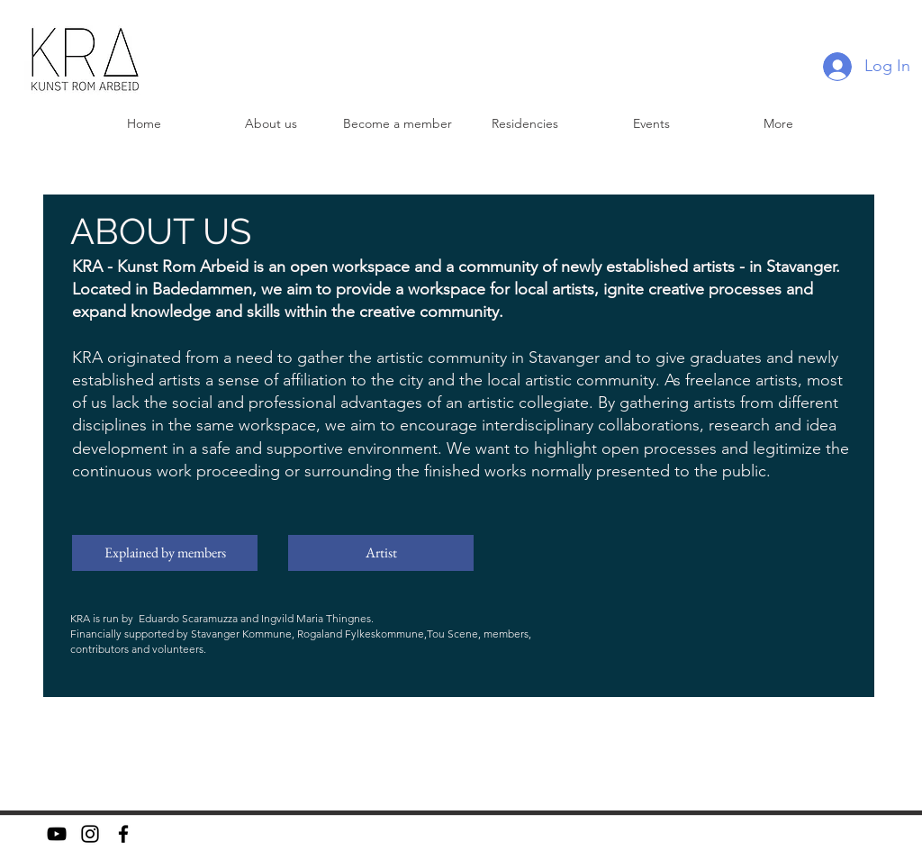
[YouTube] (56, 834)
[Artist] (381, 553)
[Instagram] (90, 834)
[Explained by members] (165, 553)
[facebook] (123, 834)
